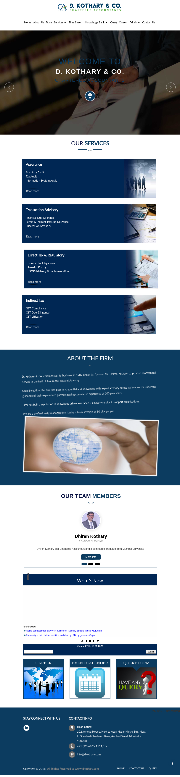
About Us (38, 22)
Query (113, 22)
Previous (9, 87)
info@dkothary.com (104, 743)
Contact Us (148, 22)
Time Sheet (75, 22)
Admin (135, 22)
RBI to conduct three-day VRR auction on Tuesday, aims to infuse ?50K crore (64, 636)
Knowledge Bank (96, 22)
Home (27, 22)
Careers (123, 22)
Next (171, 87)
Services (60, 22)
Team (49, 22)
